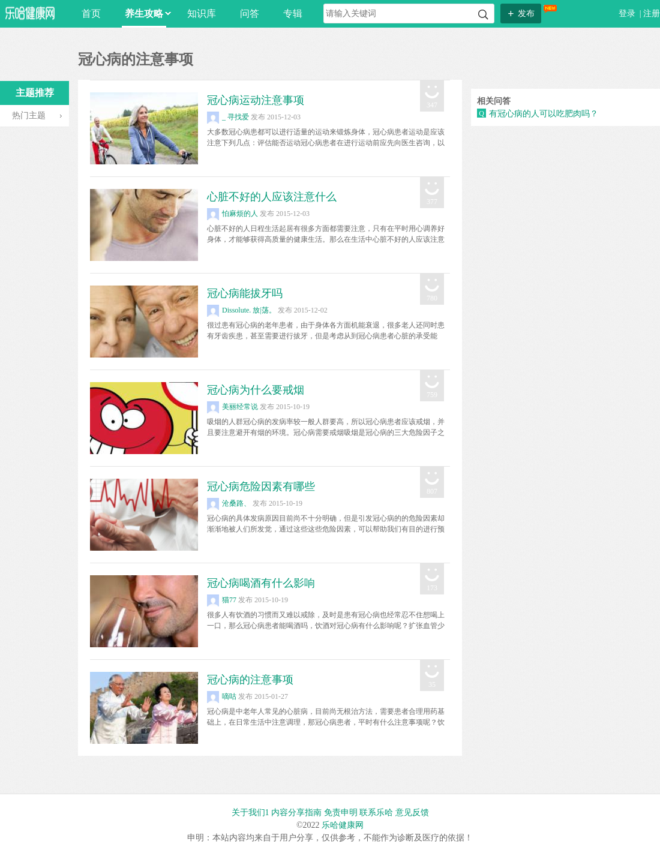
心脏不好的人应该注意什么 (272, 197)
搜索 (483, 15)
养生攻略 (145, 13)
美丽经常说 (232, 407)
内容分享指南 (296, 812)
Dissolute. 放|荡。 (241, 310)
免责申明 (341, 812)
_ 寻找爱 (228, 117)
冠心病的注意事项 (250, 680)
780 (432, 298)
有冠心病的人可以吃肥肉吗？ (543, 113)
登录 (628, 13)
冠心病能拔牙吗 (245, 293)
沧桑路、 (229, 503)
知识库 (201, 13)
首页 (91, 13)
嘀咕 (221, 696)
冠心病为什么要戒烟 (255, 390)
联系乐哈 (376, 812)
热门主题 (29, 115)
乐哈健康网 (343, 825)
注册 (651, 13)
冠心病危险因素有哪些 (261, 486)
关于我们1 (250, 812)
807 (432, 491)
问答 (249, 13)
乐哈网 (30, 13)
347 (432, 105)
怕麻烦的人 (232, 213)
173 (432, 588)
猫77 (221, 600)
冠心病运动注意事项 (255, 100)
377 (432, 201)
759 (432, 395)
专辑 (292, 13)
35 (432, 684)
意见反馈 (412, 812)
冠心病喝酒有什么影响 (261, 583)
